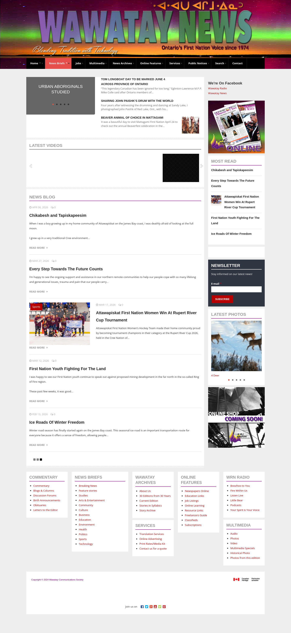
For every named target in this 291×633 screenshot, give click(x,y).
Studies (83, 495)
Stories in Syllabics (150, 505)
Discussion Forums (44, 495)
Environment (87, 524)
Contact (237, 63)
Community (86, 505)
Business (84, 515)
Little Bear (236, 500)
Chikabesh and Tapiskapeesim (57, 215)
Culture (83, 510)
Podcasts (235, 505)
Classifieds (191, 520)
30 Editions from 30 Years (155, 496)
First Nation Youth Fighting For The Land (67, 369)
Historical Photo (240, 553)
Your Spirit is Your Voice (244, 510)
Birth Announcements (46, 500)
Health (83, 529)
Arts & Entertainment (92, 500)
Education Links (194, 496)
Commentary (41, 486)
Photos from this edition (245, 558)
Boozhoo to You (240, 486)
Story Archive (147, 510)
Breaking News (88, 486)
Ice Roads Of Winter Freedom (56, 422)
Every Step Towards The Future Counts (66, 269)
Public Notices (197, 63)
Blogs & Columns (43, 490)
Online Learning (194, 505)
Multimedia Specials (242, 548)
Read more (38, 248)
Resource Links (194, 510)
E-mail (216, 283)
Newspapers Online (197, 491)
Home (35, 63)
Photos (234, 538)
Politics (83, 534)
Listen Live (236, 495)
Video (233, 543)
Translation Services (151, 534)
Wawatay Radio (217, 88)
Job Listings (192, 500)
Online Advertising (150, 539)
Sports (36, 307)
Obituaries (39, 505)
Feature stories (88, 490)
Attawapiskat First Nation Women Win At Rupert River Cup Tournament (241, 202)
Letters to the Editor (45, 510)
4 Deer (215, 375)
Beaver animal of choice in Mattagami (132, 117)
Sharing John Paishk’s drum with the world (137, 100)
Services (174, 63)
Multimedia (96, 63)
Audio (233, 533)
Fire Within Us (238, 490)
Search (219, 63)
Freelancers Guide (196, 515)
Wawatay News (217, 93)
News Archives (122, 63)
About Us (145, 491)
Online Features (150, 63)
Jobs (78, 63)
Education (85, 519)
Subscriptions (193, 525)
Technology (86, 544)
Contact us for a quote (153, 548)
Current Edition (148, 500)
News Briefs (58, 63)
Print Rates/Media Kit (152, 544)
